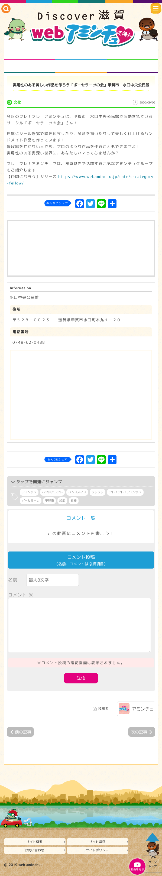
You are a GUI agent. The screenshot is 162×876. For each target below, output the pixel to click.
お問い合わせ (34, 850)
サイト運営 (97, 841)
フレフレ (97, 492)
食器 (74, 500)
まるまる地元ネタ (30, 66)
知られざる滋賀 (30, 53)
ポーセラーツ (31, 500)
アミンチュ (29, 492)
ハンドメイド (77, 492)
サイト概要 (34, 841)
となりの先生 (81, 53)
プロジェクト (81, 66)
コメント (21, 595)
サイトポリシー (97, 850)
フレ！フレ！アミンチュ (125, 492)
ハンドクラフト (52, 492)
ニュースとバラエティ (132, 66)
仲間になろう (132, 53)
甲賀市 (49, 500)
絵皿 (62, 500)
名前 (13, 580)
